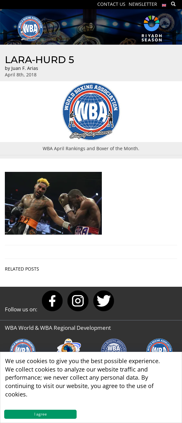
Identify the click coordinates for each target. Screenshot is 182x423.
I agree (40, 414)
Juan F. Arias (24, 68)
